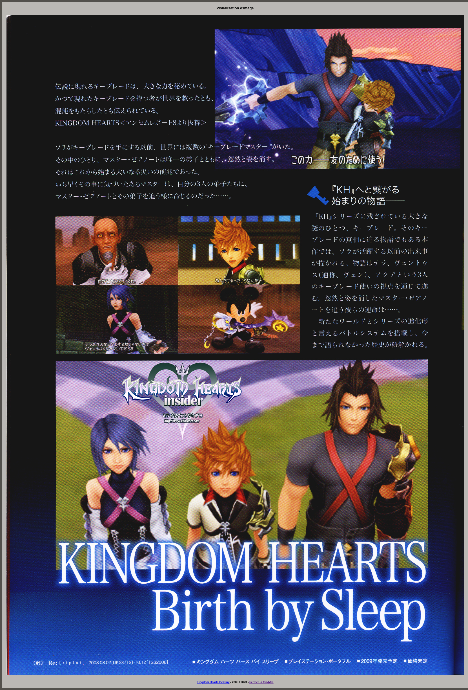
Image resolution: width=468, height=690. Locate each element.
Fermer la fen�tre (261, 682)
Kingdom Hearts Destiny (213, 682)
